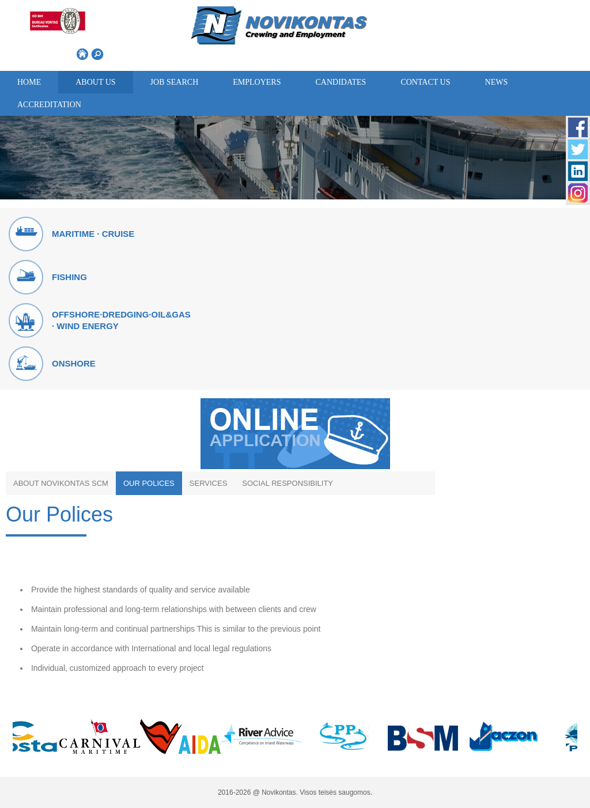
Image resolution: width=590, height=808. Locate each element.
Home (29, 82)
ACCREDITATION (49, 104)
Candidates (340, 82)
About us (95, 82)
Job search (174, 82)
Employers (257, 82)
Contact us (425, 82)
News (496, 82)
